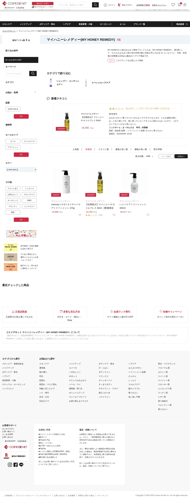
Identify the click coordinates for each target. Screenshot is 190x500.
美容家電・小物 (9, 380)
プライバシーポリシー (25, 495)
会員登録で (143, 17)
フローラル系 (164, 368)
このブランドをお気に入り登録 (125, 60)
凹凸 (41, 376)
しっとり (132, 380)
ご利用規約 (8, 495)
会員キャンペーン (159, 17)
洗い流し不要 (134, 397)
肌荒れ (42, 380)
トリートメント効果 (137, 372)
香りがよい (133, 393)
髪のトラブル (134, 388)
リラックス (103, 376)
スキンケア (44, 364)
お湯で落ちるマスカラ (78, 401)
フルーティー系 (165, 405)
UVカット (73, 376)
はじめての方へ (8, 429)
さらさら (132, 376)
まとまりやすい (135, 368)
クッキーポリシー (44, 495)
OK (21, 116)
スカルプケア (134, 384)
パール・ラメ (75, 384)
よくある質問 (7, 434)
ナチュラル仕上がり (77, 380)
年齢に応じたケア (47, 388)
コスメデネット (9, 31)
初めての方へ (127, 17)
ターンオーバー (105, 380)
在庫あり (181, 156)
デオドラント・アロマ (108, 388)
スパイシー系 (164, 380)
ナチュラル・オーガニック (13, 384)
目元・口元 (44, 397)
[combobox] (78, 16)
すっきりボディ (105, 384)
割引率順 (158, 149)
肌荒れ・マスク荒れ (48, 384)
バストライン (104, 397)
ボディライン (104, 372)
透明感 (42, 368)
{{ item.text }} (21, 169)
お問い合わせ (7, 437)
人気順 (76, 149)
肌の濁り (43, 372)
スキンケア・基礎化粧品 (12, 364)
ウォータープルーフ (77, 397)
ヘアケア (6, 376)
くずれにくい (75, 372)
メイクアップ (8, 368)
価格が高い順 (140, 149)
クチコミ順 (103, 149)
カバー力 (73, 368)
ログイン (111, 17)
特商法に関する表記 (86, 495)
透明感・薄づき (76, 388)
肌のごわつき (104, 393)
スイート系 (163, 376)
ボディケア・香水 (10, 372)
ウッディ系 (163, 393)
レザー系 (162, 397)
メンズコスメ (8, 388)
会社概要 (71, 495)
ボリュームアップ (76, 393)
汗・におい (103, 368)
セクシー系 (163, 372)
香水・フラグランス (166, 364)
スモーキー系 (164, 384)
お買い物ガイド (8, 431)
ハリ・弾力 (44, 393)
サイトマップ (102, 495)
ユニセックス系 (165, 388)
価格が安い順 (121, 149)
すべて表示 (166, 156)
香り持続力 (163, 401)
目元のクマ (44, 401)
